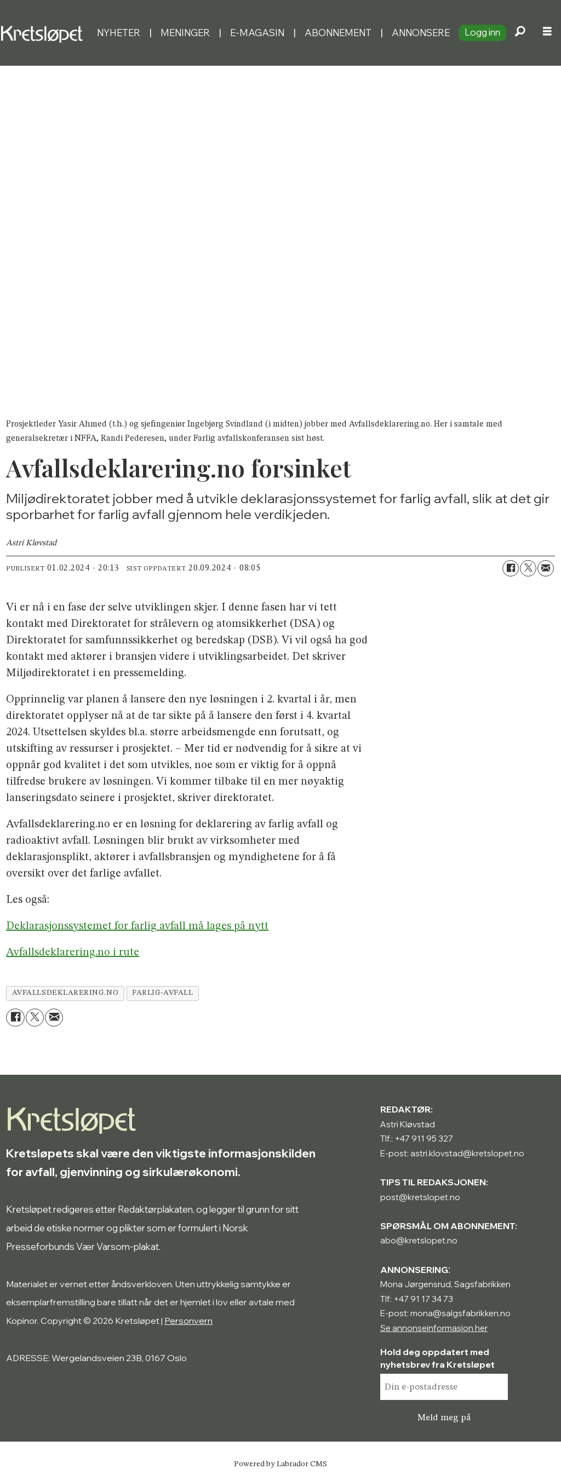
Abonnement (338, 32)
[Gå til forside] (44, 32)
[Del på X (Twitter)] (528, 568)
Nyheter (118, 32)
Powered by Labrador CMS (280, 1464)
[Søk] (520, 33)
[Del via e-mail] (545, 568)
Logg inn (482, 32)
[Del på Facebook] (510, 568)
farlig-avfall (162, 992)
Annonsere (421, 32)
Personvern (188, 1320)
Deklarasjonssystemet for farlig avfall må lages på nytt (137, 926)
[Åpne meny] (547, 33)
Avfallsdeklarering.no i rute (72, 952)
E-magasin (257, 32)
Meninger (185, 32)
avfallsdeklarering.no (65, 992)
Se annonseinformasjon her (434, 1328)
